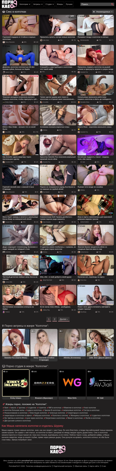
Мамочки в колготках (72, 408)
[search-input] (97, 4)
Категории (24, 4)
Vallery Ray (45, 310)
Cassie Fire (7, 222)
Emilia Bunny (83, 252)
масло (13, 408)
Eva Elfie (7, 132)
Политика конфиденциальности (38, 466)
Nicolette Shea (83, 102)
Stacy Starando (9, 42)
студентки (32, 408)
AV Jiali (81, 162)
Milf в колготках (55, 408)
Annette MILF (8, 162)
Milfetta (81, 190)
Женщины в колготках (80, 415)
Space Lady (7, 72)
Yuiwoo (6, 312)
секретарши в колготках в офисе (18, 415)
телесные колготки (57, 413)
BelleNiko (7, 252)
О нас (104, 466)
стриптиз (42, 408)
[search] (112, 4)
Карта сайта (94, 466)
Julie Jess (44, 40)
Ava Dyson (44, 192)
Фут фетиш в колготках (14, 418)
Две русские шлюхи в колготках (17, 421)
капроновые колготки (72, 410)
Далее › (64, 319)
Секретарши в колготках (78, 413)
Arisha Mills (7, 282)
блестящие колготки (38, 413)
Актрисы (36, 4)
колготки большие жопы (14, 410)
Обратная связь (81, 466)
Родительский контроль (62, 466)
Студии (49, 4)
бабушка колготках (42, 415)
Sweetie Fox (83, 72)
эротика (22, 408)
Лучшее (69, 4)
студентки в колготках (101, 415)
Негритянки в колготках (55, 418)
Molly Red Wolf (46, 280)
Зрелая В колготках (52, 410)
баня (6, 408)
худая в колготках (34, 410)
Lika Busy (82, 312)
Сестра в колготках (91, 410)
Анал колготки (90, 408)
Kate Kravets (45, 222)
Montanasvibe (83, 40)
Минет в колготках (75, 418)
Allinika (43, 130)
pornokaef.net (27, 460)
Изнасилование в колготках (16, 413)
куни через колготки (34, 418)
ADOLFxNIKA (83, 222)
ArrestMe (44, 102)
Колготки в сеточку (60, 415)
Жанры (60, 4)
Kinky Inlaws (8, 102)
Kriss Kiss (82, 280)
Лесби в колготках (92, 418)
